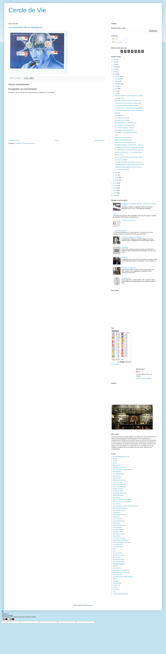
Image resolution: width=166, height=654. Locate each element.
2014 (115, 183)
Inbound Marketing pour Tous (121, 456)
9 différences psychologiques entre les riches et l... (129, 167)
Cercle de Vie (27, 10)
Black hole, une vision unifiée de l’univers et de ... (128, 100)
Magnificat (124, 257)
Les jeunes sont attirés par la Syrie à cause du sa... (129, 162)
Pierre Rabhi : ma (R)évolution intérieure (126, 132)
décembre (118, 76)
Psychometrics (117, 478)
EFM (114, 549)
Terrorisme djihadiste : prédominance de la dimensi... (129, 95)
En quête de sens (118, 546)
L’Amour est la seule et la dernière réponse (126, 105)
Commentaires (117, 42)
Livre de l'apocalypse (119, 521)
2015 (115, 74)
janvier (117, 180)
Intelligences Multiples (119, 564)
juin (116, 91)
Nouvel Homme (117, 518)
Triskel (115, 214)
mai (116, 93)
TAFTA (116, 135)
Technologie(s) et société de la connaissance (125, 506)
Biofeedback (116, 523)
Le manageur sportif (118, 561)
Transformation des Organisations (122, 469)
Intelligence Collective (119, 467)
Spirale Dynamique (118, 495)
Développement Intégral (119, 508)
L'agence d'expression (119, 525)
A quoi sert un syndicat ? (121, 159)
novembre (118, 79)
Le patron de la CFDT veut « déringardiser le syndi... (129, 147)
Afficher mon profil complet (143, 378)
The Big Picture (117, 583)
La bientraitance (117, 527)
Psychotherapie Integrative (120, 594)
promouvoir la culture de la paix (123, 137)
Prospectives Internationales (121, 540)
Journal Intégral (117, 574)
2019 (115, 64)
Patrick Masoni (117, 471)
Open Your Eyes (117, 482)
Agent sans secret (118, 531)
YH (139, 371)
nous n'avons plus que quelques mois (125, 142)
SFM (114, 551)
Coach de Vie (117, 476)
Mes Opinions (117, 504)
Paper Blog (116, 516)
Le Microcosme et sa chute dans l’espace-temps (128, 103)
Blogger (90, 605)
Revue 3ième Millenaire (119, 484)
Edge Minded (116, 536)
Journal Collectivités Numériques (122, 499)
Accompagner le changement (121, 570)
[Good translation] (5, 619)
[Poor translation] (12, 619)
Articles (115, 39)
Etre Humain (116, 557)
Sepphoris (117, 113)
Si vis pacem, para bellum (122, 169)
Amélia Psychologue (118, 559)
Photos (115, 579)
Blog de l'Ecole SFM (118, 555)
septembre (118, 84)
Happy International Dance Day (123, 140)
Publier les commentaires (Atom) (25, 143)
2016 (115, 72)
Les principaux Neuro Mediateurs (25, 27)
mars (116, 175)
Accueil (57, 140)
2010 (115, 193)
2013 (115, 185)
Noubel (115, 459)
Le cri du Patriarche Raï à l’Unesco (124, 128)
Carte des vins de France (129, 220)
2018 (115, 67)
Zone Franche (117, 568)
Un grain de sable (118, 491)
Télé (114, 591)
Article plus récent (14, 140)
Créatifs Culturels (118, 529)
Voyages (115, 581)
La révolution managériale (122, 118)
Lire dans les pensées (119, 538)
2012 (115, 188)
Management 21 (117, 465)
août (116, 86)
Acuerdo (115, 566)
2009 (115, 195)
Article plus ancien (99, 140)
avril (116, 172)
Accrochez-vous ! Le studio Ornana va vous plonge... (129, 108)
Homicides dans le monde (122, 120)
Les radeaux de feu (118, 473)
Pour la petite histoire (119, 510)
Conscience (116, 512)
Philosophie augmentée (119, 493)
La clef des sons (126, 278)
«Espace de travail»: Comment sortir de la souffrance (129, 164)
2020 (115, 62)
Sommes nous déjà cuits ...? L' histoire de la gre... (128, 152)
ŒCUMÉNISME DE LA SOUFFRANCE (125, 123)
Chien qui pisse (119, 155)
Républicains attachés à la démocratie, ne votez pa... (129, 145)
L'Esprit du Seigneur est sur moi (122, 542)
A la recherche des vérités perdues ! (123, 576)
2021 (115, 59)
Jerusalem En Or (119, 98)
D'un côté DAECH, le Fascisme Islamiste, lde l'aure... (129, 150)
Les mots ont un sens (119, 534)
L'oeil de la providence (120, 230)
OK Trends (116, 589)
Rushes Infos (116, 585)
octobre (117, 81)
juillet (116, 88)
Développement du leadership (121, 572)
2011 (115, 190)
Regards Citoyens (118, 489)
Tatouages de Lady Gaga (129, 268)
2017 (115, 69)
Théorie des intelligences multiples (131, 237)
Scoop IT (115, 587)
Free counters (115, 364)
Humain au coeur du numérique (122, 501)
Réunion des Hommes (119, 480)
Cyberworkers (117, 497)
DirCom (115, 463)
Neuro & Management (119, 486)
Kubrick (115, 461)
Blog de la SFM (117, 553)
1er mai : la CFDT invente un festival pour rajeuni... (129, 157)
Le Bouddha (125, 247)
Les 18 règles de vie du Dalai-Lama (124, 125)
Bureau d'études (119, 115)
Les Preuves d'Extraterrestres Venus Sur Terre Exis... (129, 110)
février (117, 177)
